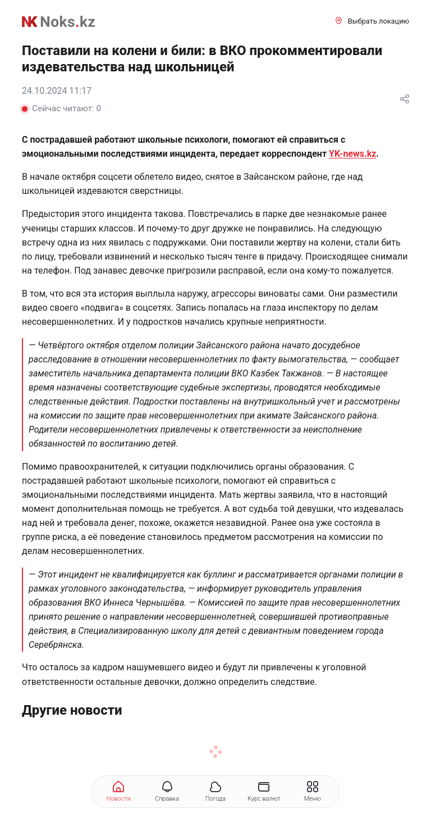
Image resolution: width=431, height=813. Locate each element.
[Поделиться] (404, 100)
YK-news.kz (352, 153)
